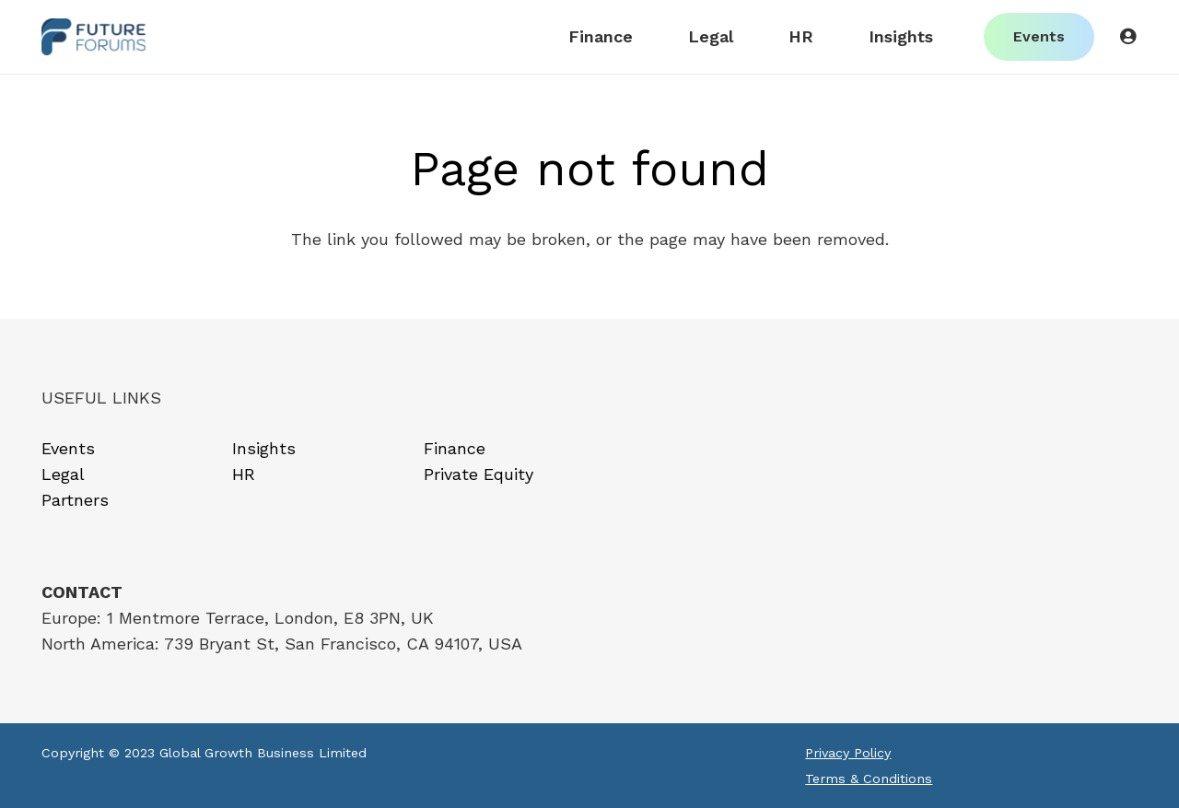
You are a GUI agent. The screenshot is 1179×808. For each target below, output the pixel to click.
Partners (75, 499)
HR (243, 474)
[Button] (1127, 37)
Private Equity (478, 474)
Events (68, 448)
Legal (63, 474)
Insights (264, 448)
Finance (454, 448)
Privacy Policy (848, 752)
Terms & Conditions (868, 778)
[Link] (93, 36)
